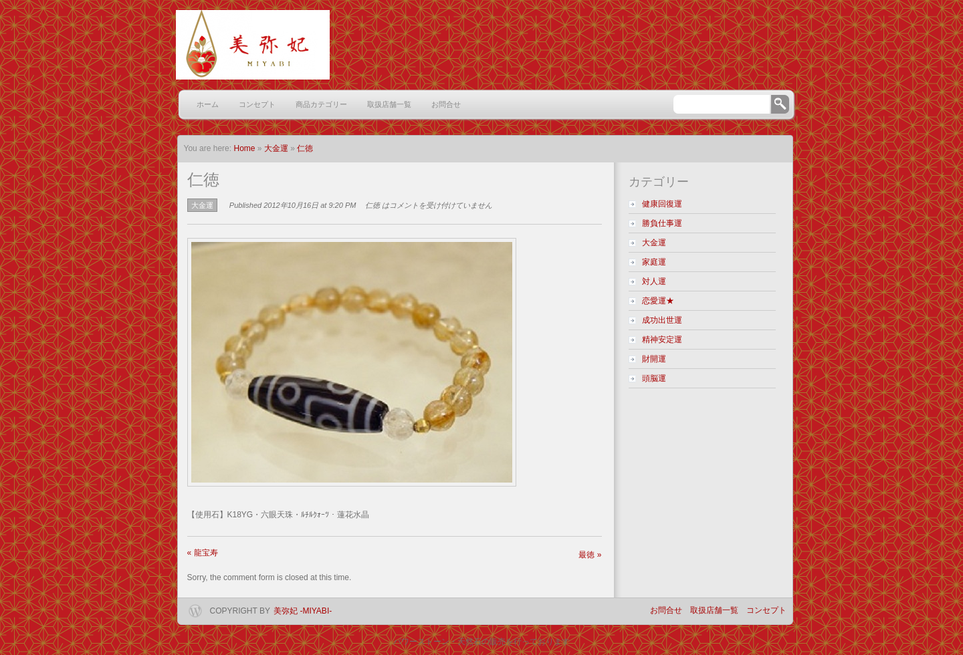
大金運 (276, 148)
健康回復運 (662, 204)
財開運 (658, 359)
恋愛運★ (658, 300)
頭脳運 (654, 378)
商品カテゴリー (321, 104)
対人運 (654, 281)
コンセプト (257, 104)
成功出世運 (662, 320)
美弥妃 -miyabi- (303, 611)
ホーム (208, 104)
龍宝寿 (202, 552)
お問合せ (446, 104)
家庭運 (654, 262)
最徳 (589, 554)
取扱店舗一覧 (389, 104)
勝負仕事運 (662, 223)
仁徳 (305, 148)
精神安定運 (666, 339)
